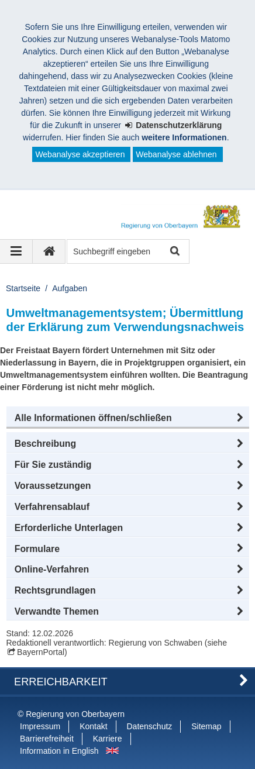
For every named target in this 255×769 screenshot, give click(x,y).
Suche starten (174, 251)
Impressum (40, 726)
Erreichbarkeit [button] (61, 682)
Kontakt (93, 726)
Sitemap (206, 726)
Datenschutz (150, 726)
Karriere (107, 738)
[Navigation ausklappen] (16, 251)
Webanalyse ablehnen (176, 154)
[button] (127, 418)
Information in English (59, 751)
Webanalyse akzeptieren (80, 154)
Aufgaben (69, 288)
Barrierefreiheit (47, 738)
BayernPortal (40, 652)
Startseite (23, 288)
